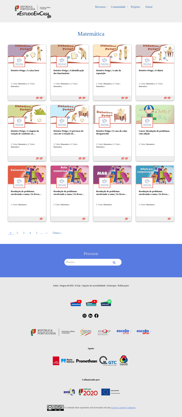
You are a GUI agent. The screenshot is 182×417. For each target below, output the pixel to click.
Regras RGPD (66, 285)
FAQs (78, 285)
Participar (111, 285)
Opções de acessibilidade (93, 285)
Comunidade (118, 6)
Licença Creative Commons (123, 407)
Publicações (123, 285)
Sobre (55, 285)
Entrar (148, 6)
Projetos (135, 6)
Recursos (100, 6)
